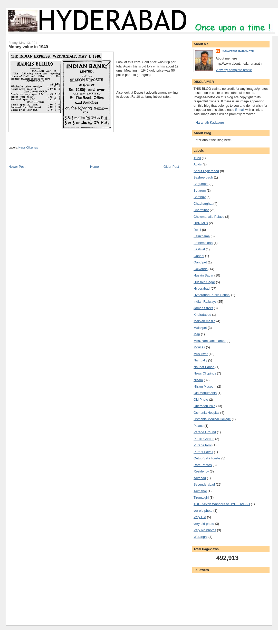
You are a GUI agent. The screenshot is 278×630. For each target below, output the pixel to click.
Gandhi (199, 256)
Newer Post (16, 167)
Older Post (171, 167)
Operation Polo (204, 406)
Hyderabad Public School (212, 295)
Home (94, 167)
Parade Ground (205, 432)
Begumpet (201, 184)
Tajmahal (200, 491)
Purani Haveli (203, 452)
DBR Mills (201, 223)
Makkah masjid (204, 321)
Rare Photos (203, 465)
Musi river (201, 354)
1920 (197, 158)
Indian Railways (205, 301)
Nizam (198, 380)
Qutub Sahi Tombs (207, 458)
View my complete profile (234, 70)
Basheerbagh (203, 177)
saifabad (200, 478)
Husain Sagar (203, 275)
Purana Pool (203, 445)
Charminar (201, 210)
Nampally (200, 360)
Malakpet (200, 328)
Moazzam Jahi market (210, 341)
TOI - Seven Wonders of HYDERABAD (222, 504)
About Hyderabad (206, 171)
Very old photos (205, 530)
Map (197, 334)
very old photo (204, 524)
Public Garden (204, 439)
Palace (199, 426)
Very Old (200, 517)
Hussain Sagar (204, 282)
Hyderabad (201, 288)
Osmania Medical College (212, 419)
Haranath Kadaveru (210, 122)
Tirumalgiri (201, 497)
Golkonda (201, 269)
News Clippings (28, 147)
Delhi (197, 230)
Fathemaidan (203, 243)
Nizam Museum (205, 386)
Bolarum (200, 190)
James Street (203, 308)
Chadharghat (203, 203)
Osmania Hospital (206, 413)
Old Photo (201, 399)
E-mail (239, 110)
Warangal (200, 537)
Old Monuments (205, 393)
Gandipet (200, 262)
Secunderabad (204, 484)
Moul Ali (199, 347)
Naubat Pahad (204, 367)
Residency (201, 471)
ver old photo (203, 511)
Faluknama (202, 236)
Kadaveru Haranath (237, 51)
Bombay (200, 197)
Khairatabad (202, 315)
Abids (198, 164)
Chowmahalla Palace (209, 217)
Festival (199, 249)
